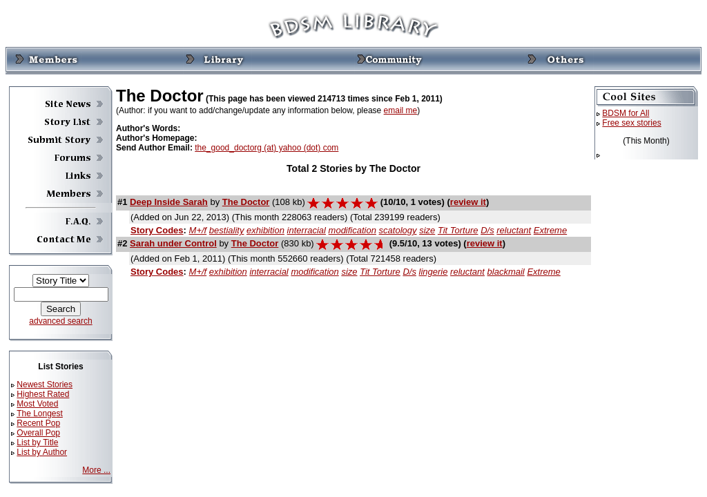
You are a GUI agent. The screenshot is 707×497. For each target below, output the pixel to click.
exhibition (265, 230)
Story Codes (157, 230)
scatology (398, 230)
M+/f (198, 230)
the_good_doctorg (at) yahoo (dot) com (266, 148)
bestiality (226, 230)
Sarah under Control (173, 243)
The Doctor (246, 202)
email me (401, 110)
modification (352, 230)
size (427, 230)
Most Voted (37, 404)
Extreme (550, 230)
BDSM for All (625, 113)
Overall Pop (38, 433)
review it (468, 202)
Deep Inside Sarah (169, 202)
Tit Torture (458, 230)
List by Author (42, 452)
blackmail (506, 271)
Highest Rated (43, 394)
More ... (96, 470)
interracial (306, 230)
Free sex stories (631, 123)
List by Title (37, 442)
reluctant (513, 230)
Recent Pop (38, 423)
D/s (487, 230)
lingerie (433, 271)
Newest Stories (44, 384)
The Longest (40, 413)
